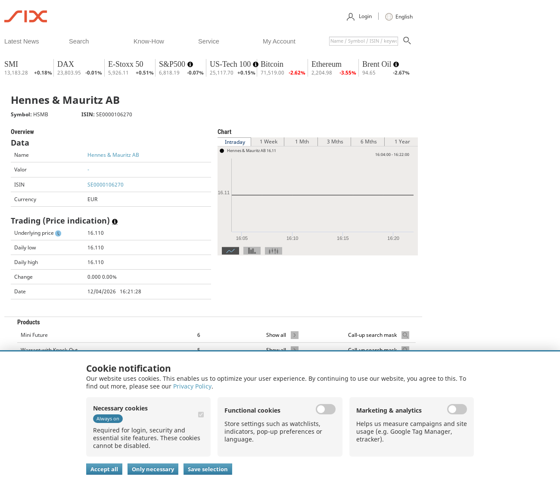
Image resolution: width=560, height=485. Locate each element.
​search (79, 41)
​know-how (149, 41)
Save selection (208, 469)
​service (208, 41)
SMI (11, 64)
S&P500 (173, 64)
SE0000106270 (105, 184)
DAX (65, 64)
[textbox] (363, 41)
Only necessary (153, 469)
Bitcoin (272, 64)
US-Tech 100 (231, 64)
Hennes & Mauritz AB (113, 155)
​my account (279, 41)
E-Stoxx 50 (125, 64)
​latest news (21, 41)
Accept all (104, 469)
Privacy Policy (192, 386)
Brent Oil (377, 64)
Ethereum (326, 64)
